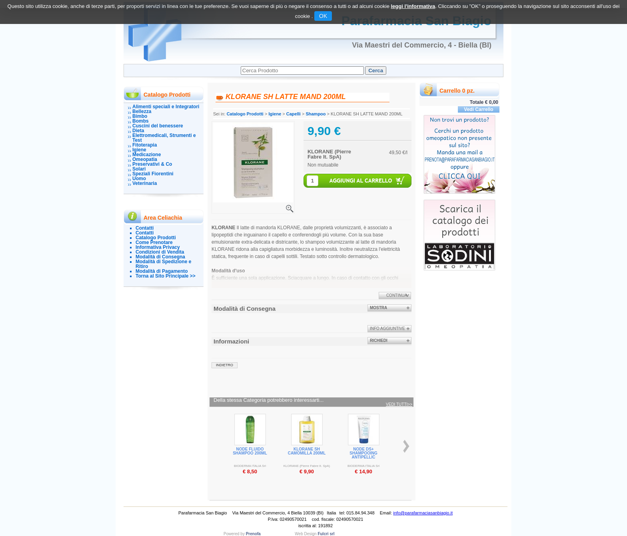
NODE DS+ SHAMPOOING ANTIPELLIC (363, 453)
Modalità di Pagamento (162, 271)
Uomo (139, 178)
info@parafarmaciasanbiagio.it (423, 512)
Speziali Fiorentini (153, 174)
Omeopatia (144, 159)
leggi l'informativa (413, 6)
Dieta (138, 130)
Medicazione (146, 154)
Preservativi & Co (152, 164)
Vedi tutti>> (399, 405)
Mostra (378, 308)
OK (323, 16)
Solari (139, 169)
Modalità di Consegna (160, 257)
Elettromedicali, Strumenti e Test (164, 138)
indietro (224, 365)
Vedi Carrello (478, 109)
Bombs (140, 121)
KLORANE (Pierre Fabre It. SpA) (329, 154)
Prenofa (253, 534)
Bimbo (139, 116)
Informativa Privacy (158, 247)
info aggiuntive (387, 328)
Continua (396, 295)
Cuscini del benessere (157, 126)
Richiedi (378, 340)
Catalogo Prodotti (156, 237)
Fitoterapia (144, 145)
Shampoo (315, 113)
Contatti (145, 228)
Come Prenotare (154, 242)
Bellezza (141, 111)
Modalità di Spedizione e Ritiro (163, 264)
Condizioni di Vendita (160, 252)
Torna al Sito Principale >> (166, 276)
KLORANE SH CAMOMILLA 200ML (307, 451)
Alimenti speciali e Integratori (165, 106)
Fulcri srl (325, 534)
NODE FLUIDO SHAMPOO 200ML (250, 451)
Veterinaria (144, 183)
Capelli (293, 113)
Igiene (139, 150)
